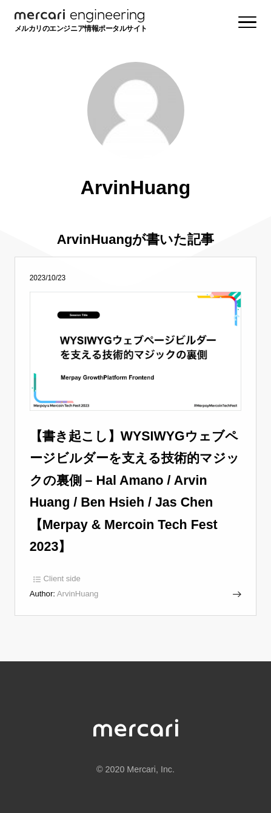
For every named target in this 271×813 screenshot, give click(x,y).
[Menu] (247, 22)
